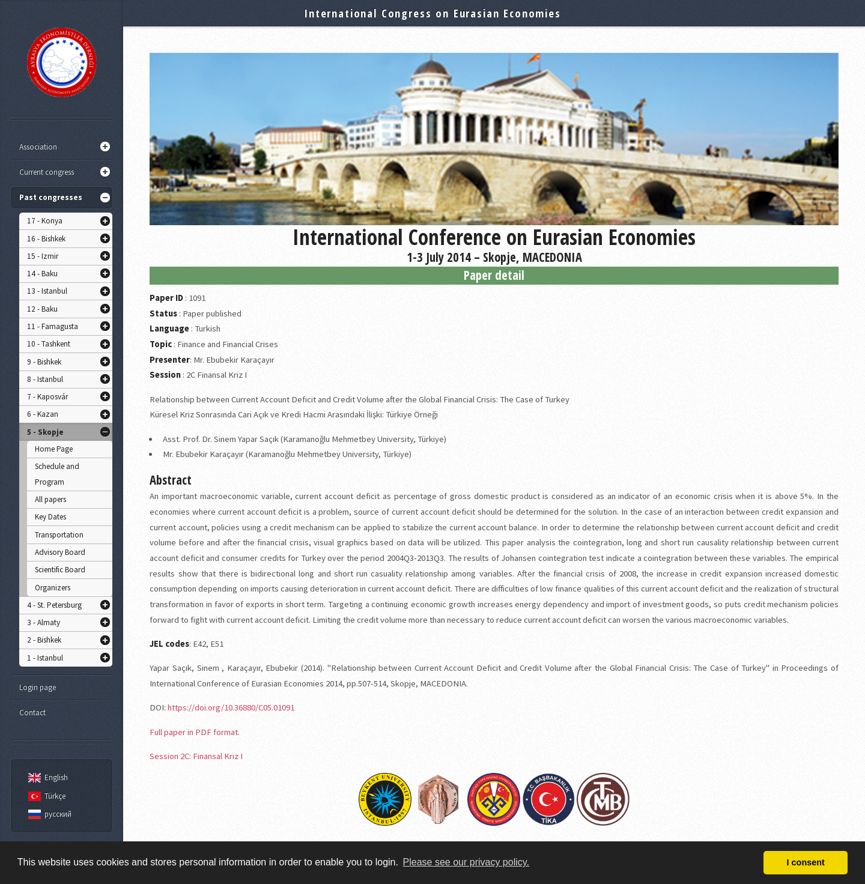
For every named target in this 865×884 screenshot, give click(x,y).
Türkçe (45, 796)
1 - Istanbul (45, 658)
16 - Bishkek (46, 239)
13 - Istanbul (47, 291)
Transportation (59, 535)
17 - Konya (44, 221)
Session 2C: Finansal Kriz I (196, 756)
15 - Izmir (42, 256)
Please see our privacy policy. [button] (466, 862)
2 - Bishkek (44, 640)
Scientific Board (60, 570)
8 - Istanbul (45, 379)
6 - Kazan (42, 414)
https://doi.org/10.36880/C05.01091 (231, 707)
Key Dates (50, 517)
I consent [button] (806, 862)
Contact (32, 712)
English (46, 777)
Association (38, 147)
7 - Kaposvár (47, 397)
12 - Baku (42, 309)
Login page (37, 687)
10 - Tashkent (48, 344)
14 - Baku (42, 273)
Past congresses (50, 197)
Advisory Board (60, 552)
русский (48, 814)
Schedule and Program (57, 474)
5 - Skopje (45, 432)
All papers (50, 499)
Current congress (46, 172)
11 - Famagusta (52, 326)
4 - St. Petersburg (54, 605)
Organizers (52, 588)
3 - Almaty (43, 622)
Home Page (54, 449)
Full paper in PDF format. (195, 732)
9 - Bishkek (44, 362)
